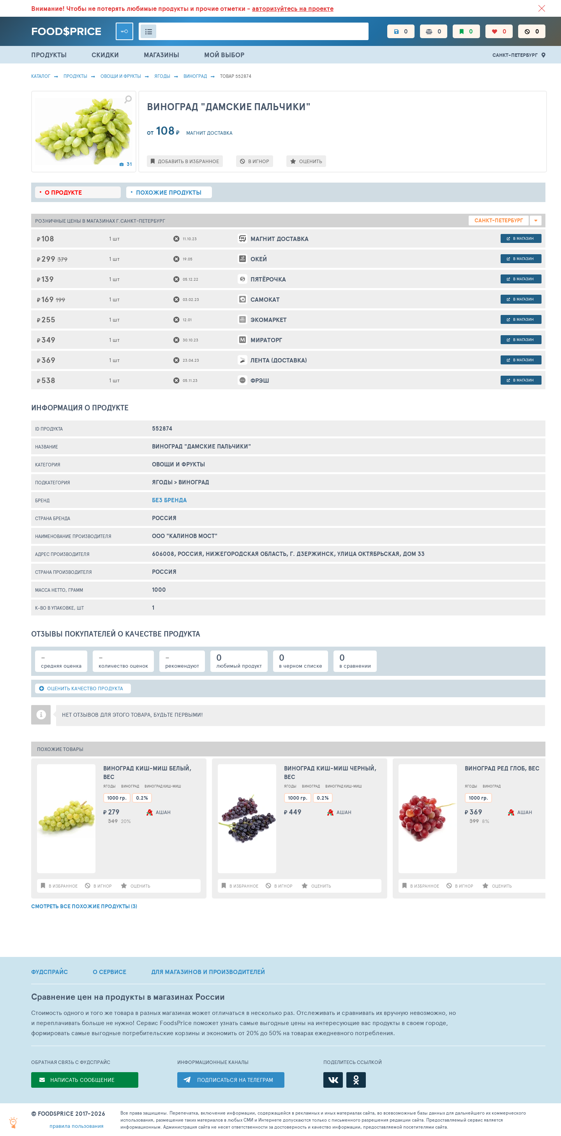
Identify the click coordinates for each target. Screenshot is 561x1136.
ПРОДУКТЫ (49, 55)
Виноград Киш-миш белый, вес (147, 772)
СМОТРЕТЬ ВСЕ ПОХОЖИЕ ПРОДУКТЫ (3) (84, 906)
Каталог (40, 76)
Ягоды (162, 76)
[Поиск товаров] (254, 31)
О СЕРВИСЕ (109, 972)
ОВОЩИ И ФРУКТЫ (121, 76)
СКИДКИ (105, 55)
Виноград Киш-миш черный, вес (330, 772)
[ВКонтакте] (333, 1080)
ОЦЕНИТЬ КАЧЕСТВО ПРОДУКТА (81, 688)
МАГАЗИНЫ (161, 55)
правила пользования (76, 1125)
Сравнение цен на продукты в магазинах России (128, 997)
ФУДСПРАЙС (49, 972)
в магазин (520, 238)
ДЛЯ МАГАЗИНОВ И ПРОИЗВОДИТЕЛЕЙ (208, 972)
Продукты (75, 76)
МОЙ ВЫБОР (224, 55)
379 (62, 259)
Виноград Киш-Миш (163, 786)
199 (60, 299)
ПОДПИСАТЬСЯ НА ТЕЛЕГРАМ (235, 1079)
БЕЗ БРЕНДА (169, 500)
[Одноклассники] (356, 1080)
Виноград (195, 76)
